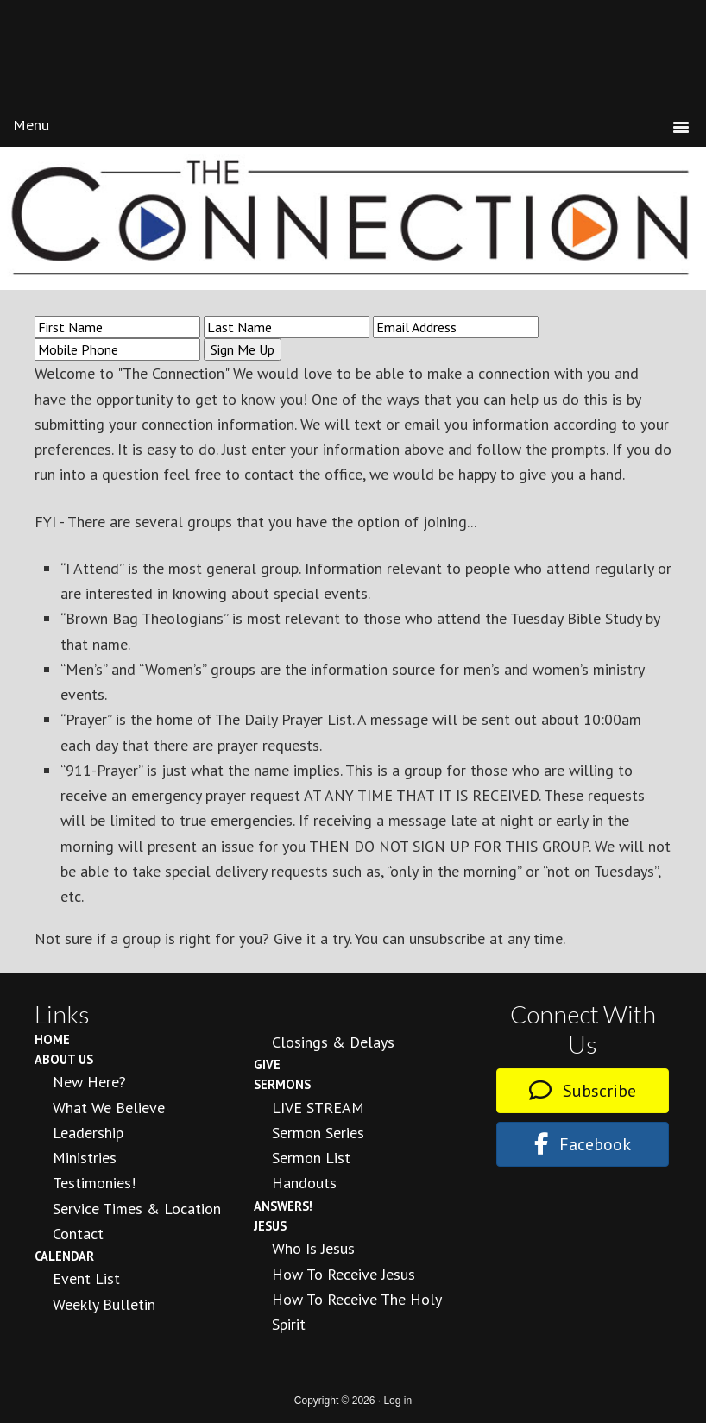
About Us (64, 1059)
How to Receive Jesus (343, 1274)
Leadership (88, 1133)
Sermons (282, 1084)
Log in (397, 1401)
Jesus (270, 1226)
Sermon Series (318, 1133)
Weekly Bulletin (104, 1304)
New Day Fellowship (353, 59)
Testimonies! (94, 1183)
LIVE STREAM (318, 1108)
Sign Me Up (242, 349)
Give (267, 1064)
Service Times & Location (137, 1208)
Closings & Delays (333, 1042)
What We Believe (109, 1108)
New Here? (89, 1082)
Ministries (85, 1158)
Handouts (304, 1183)
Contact (78, 1234)
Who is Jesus (313, 1248)
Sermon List (311, 1158)
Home (52, 1039)
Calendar (64, 1256)
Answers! (283, 1206)
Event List (86, 1278)
